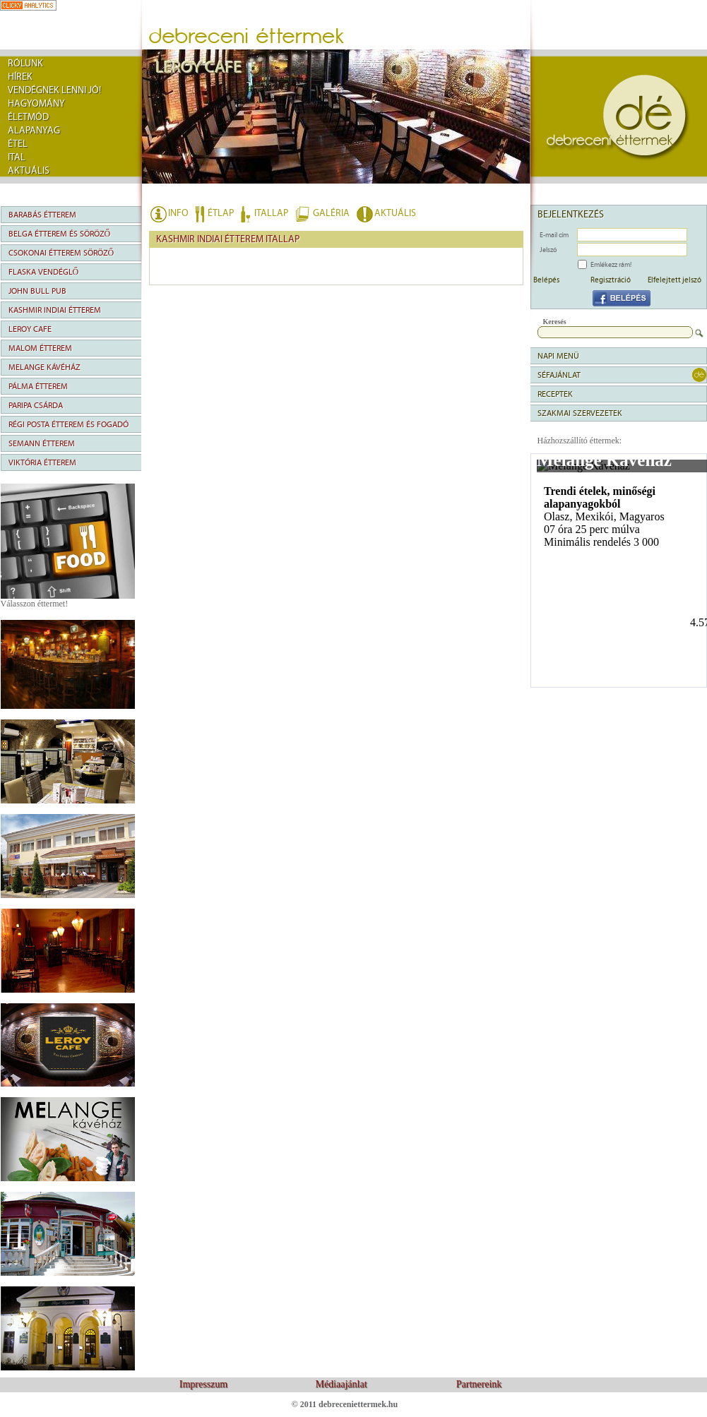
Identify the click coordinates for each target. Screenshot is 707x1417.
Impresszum (203, 1384)
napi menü (558, 356)
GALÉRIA (331, 213)
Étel (18, 144)
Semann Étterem (41, 443)
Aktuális (28, 171)
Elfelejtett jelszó (674, 279)
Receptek (555, 394)
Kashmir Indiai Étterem (54, 310)
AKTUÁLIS (395, 213)
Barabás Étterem (42, 215)
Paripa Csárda (35, 405)
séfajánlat (559, 375)
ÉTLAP (221, 213)
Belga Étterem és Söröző (59, 234)
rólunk (25, 63)
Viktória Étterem (42, 462)
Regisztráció (610, 279)
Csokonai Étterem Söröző (61, 253)
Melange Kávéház (44, 367)
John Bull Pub (37, 291)
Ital (16, 157)
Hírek (20, 77)
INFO (178, 213)
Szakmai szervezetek (579, 413)
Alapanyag (34, 130)
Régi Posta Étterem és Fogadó (68, 424)
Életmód (28, 117)
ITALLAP (271, 213)
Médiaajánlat (341, 1384)
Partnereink (479, 1384)
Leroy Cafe (30, 329)
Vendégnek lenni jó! (54, 90)
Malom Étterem (40, 348)
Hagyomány (36, 103)
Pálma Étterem (38, 386)
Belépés (546, 279)
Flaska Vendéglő (43, 272)
